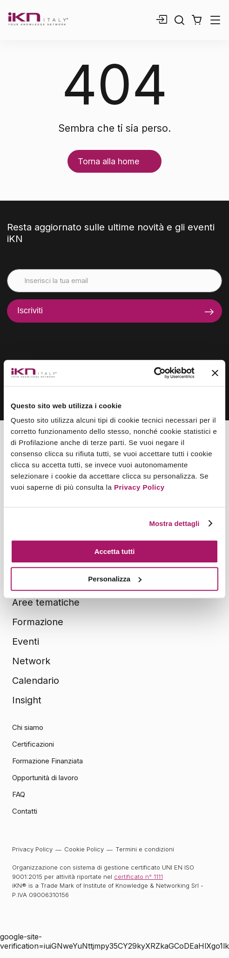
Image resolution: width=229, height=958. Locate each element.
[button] (196, 20)
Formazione (37, 621)
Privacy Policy (139, 487)
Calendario (35, 680)
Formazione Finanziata (47, 760)
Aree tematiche (46, 602)
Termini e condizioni (144, 849)
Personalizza (114, 579)
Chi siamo (27, 727)
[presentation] (77, 341)
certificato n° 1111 (138, 876)
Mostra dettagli (174, 523)
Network (31, 661)
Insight (26, 700)
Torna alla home (108, 161)
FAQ (18, 794)
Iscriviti (30, 310)
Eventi (25, 641)
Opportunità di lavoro (45, 777)
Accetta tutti (114, 551)
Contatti (24, 811)
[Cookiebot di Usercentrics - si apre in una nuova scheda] (154, 373)
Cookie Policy (84, 849)
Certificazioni (33, 744)
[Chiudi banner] (215, 373)
